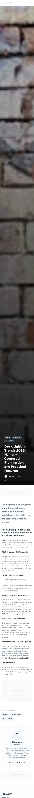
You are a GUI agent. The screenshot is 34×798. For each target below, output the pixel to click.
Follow (11, 762)
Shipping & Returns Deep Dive (19, 658)
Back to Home (8, 3)
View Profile (21, 762)
